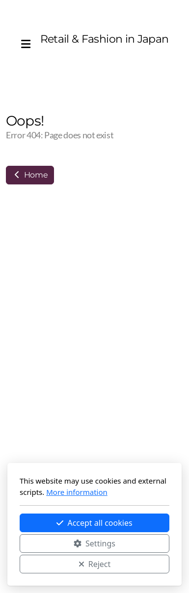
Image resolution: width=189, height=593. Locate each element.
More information (77, 492)
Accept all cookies (94, 522)
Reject (95, 564)
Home (30, 175)
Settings (94, 543)
